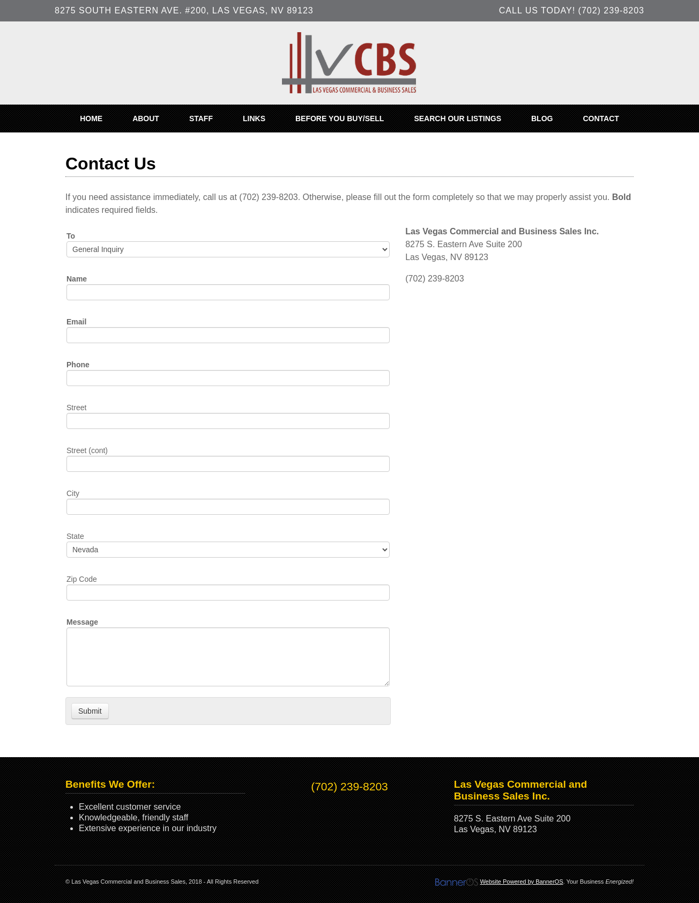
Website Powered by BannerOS (521, 881)
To (70, 236)
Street (76, 407)
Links (254, 118)
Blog (542, 118)
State (75, 536)
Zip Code (81, 579)
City (72, 493)
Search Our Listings (457, 118)
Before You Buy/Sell (339, 118)
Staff (201, 118)
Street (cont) (87, 450)
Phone (78, 364)
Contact (601, 118)
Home (91, 118)
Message (82, 622)
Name (76, 279)
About (145, 118)
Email (76, 321)
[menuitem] (91, 118)
